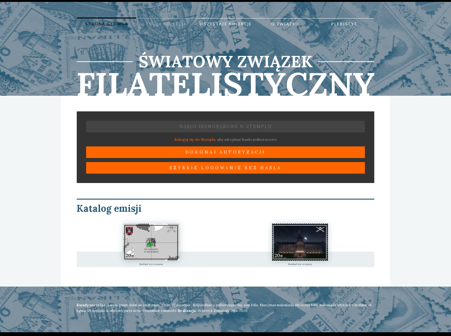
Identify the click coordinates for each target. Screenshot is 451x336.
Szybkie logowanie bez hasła (225, 168)
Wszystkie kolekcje (225, 24)
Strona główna (106, 24)
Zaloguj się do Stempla (194, 139)
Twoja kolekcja (166, 24)
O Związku (285, 24)
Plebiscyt (344, 24)
